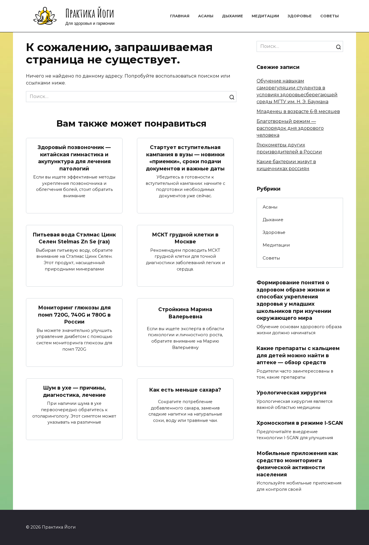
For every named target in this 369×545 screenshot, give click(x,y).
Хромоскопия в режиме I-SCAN (300, 423)
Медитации (265, 16)
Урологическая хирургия (291, 393)
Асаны (205, 16)
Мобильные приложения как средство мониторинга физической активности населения (297, 464)
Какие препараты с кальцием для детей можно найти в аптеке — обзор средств (298, 355)
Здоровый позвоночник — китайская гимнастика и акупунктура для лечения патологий (74, 158)
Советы (329, 16)
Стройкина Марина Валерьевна (185, 313)
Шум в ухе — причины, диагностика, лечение (74, 391)
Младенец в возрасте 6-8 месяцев (298, 111)
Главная (179, 16)
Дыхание (232, 16)
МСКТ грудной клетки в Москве (185, 238)
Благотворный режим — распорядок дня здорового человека (290, 128)
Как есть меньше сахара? (185, 389)
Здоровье (300, 16)
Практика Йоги (89, 13)
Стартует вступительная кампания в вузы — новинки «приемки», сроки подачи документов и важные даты (185, 158)
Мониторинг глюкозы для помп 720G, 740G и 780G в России (74, 315)
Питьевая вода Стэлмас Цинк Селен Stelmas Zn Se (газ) (74, 238)
